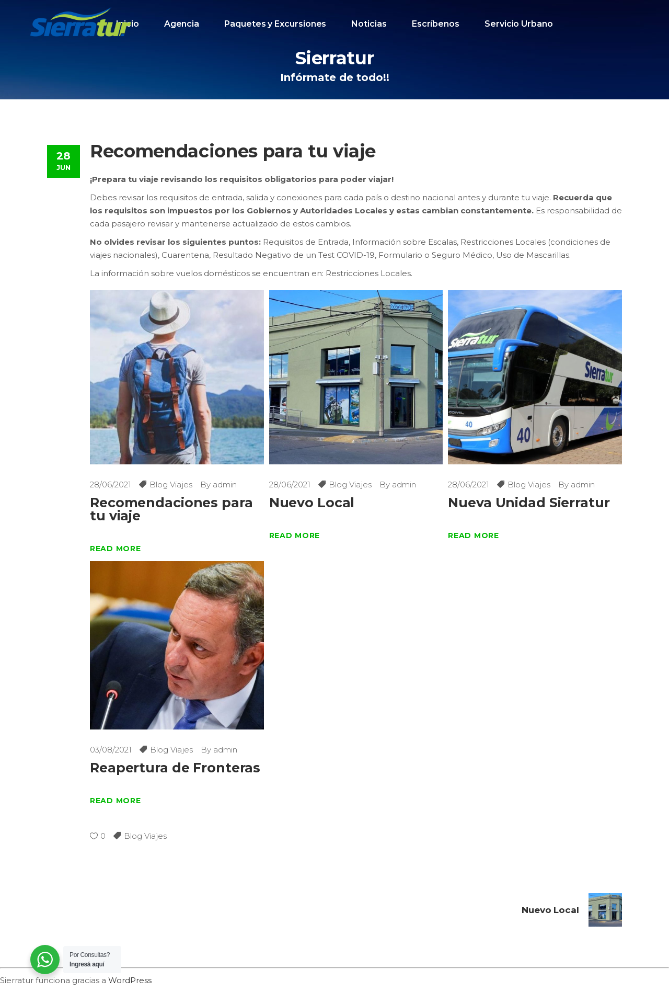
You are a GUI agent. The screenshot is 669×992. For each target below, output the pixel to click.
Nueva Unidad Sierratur (528, 502)
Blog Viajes (170, 484)
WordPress (130, 980)
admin (225, 484)
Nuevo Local (312, 502)
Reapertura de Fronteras (175, 768)
